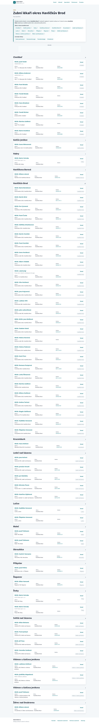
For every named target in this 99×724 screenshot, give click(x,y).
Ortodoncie (50, 39)
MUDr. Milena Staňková (22, 393)
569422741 (58, 286)
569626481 (59, 115)
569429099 (58, 387)
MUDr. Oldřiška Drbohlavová (24, 225)
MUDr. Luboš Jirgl (20, 271)
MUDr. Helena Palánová (22, 347)
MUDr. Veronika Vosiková (23, 650)
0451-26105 (58, 378)
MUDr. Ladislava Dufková (23, 664)
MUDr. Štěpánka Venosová (23, 430)
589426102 (58, 219)
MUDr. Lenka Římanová (22, 374)
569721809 (57, 488)
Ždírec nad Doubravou (38, 34)
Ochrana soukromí (74, 720)
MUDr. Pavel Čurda (21, 215)
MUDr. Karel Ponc (20, 356)
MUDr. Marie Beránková (23, 188)
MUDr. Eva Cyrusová (21, 206)
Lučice (18, 31)
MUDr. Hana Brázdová (22, 103)
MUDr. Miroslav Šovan (22, 485)
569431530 (58, 237)
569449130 (55, 667)
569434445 (58, 256)
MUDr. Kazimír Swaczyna (23, 554)
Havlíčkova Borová (45, 28)
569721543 (57, 470)
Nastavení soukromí (63, 720)
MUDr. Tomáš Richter (22, 112)
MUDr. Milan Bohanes (22, 622)
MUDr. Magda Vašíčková (23, 411)
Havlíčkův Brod (56, 28)
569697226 (59, 447)
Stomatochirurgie (31, 39)
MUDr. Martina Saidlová (22, 121)
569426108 (58, 396)
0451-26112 (58, 200)
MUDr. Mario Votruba (22, 158)
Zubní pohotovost (20, 39)
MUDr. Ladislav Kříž (21, 301)
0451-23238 (58, 369)
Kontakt (54, 720)
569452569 (57, 635)
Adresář (60, 2)
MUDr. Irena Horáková (22, 252)
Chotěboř (18, 28)
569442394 (58, 148)
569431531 (58, 246)
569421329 (58, 415)
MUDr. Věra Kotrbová (22, 282)
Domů (54, 2)
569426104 (58, 304)
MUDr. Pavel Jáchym (21, 632)
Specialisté (67, 2)
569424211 (58, 322)
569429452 (58, 277)
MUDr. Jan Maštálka (21, 476)
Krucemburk (66, 28)
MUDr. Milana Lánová (22, 174)
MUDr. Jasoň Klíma (21, 568)
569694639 (56, 710)
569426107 (58, 424)
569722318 (57, 498)
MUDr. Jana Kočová (21, 457)
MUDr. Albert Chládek (22, 262)
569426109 (58, 191)
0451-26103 (58, 350)
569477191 (57, 644)
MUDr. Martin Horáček (22, 234)
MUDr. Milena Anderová (22, 73)
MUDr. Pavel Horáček (22, 243)
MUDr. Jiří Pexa (20, 641)
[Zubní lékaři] (18, 2)
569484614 (59, 571)
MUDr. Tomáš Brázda (21, 94)
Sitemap (83, 720)
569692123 (59, 534)
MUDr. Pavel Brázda (21, 84)
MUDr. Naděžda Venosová (23, 421)
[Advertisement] (49, 49)
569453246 (57, 626)
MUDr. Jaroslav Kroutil (22, 467)
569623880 (59, 134)
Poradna (81, 2)
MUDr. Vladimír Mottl (22, 328)
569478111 (58, 228)
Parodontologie (41, 39)
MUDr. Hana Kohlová (21, 444)
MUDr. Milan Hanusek (22, 581)
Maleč (24, 31)
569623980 (59, 67)
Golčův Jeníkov (27, 28)
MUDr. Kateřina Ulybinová (23, 494)
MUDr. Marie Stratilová (22, 131)
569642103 (57, 177)
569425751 (58, 313)
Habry (36, 28)
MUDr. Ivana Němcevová (23, 144)
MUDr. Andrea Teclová (22, 402)
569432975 (59, 585)
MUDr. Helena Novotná (22, 338)
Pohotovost (74, 2)
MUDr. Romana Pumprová (23, 365)
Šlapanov (46, 31)
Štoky (53, 31)
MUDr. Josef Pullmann (22, 531)
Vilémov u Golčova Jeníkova (23, 34)
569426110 (58, 265)
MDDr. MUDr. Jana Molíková (24, 319)
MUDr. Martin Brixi (21, 197)
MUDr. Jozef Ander (21, 62)
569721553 (57, 479)
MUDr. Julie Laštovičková (23, 310)
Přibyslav (39, 31)
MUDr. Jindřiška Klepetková (24, 674)
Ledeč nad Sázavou (77, 28)
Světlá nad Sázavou (62, 31)
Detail (81, 62)
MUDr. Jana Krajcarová (22, 291)
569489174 (59, 557)
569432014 (58, 209)
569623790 (59, 88)
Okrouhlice (31, 31)
